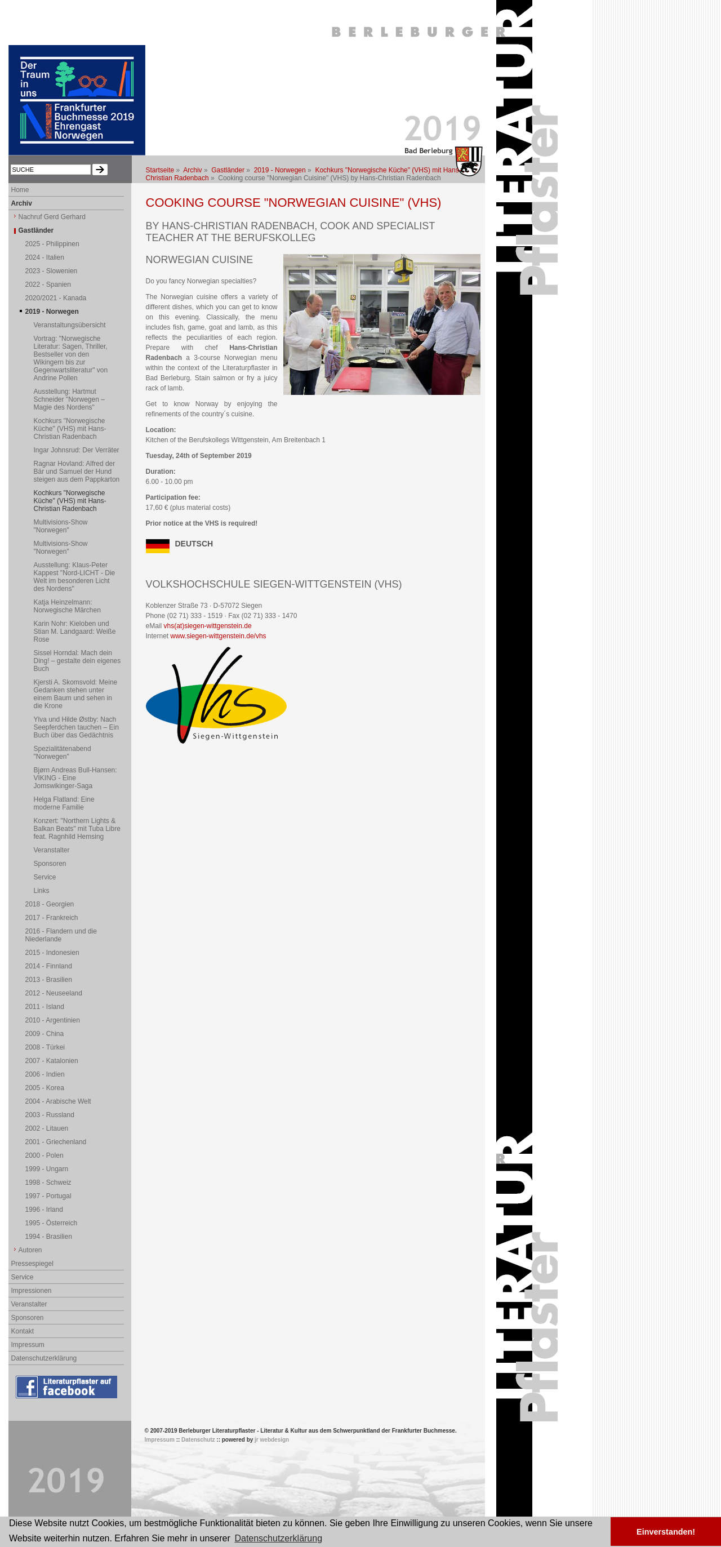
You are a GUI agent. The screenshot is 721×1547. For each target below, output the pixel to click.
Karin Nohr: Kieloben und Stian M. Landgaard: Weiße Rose (75, 631)
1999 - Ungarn (47, 1169)
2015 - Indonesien (52, 953)
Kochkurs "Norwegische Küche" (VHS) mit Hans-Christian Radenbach (70, 429)
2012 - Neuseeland (53, 993)
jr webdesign (272, 1440)
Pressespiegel (32, 1264)
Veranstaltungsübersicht (70, 325)
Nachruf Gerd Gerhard (52, 217)
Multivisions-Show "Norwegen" (61, 526)
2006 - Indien (45, 1074)
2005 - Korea (44, 1088)
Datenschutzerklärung (44, 1358)
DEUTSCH (194, 543)
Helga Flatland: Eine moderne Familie (64, 803)
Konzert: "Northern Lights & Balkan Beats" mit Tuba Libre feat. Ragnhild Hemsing (77, 829)
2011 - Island (44, 1007)
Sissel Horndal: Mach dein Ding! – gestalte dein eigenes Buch (77, 661)
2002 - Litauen (47, 1128)
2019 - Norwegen (280, 170)
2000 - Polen (44, 1155)
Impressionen (31, 1291)
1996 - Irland (44, 1209)
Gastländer (227, 170)
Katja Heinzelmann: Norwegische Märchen (67, 606)
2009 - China (44, 1034)
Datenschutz (198, 1440)
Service (45, 877)
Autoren (30, 1250)
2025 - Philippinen (52, 244)
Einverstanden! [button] (666, 1531)
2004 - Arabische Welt (58, 1101)
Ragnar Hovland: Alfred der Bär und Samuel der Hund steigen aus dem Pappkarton (77, 471)
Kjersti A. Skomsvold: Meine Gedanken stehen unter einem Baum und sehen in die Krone (76, 694)
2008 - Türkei (45, 1047)
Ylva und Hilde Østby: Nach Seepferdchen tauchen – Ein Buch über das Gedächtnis (76, 727)
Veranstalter (52, 850)
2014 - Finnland (48, 966)
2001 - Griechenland (56, 1142)
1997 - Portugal (48, 1196)
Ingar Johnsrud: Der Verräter (76, 450)
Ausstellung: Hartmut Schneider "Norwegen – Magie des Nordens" (69, 399)
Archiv (192, 170)
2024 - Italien (44, 257)
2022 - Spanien (48, 284)
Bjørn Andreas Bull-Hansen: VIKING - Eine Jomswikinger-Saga (75, 778)
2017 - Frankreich (51, 918)
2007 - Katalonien (51, 1061)
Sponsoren (50, 864)
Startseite (160, 170)
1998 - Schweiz (48, 1182)
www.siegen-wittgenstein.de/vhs (218, 636)
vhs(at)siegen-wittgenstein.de (208, 626)
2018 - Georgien (49, 904)
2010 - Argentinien (52, 1020)
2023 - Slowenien (51, 271)
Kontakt (22, 1331)
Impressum (27, 1345)
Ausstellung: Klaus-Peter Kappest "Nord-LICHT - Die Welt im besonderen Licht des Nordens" (74, 577)
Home (20, 190)
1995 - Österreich (51, 1223)
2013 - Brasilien (48, 980)
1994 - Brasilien (48, 1237)
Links (42, 891)
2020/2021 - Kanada (56, 298)
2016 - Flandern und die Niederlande (61, 935)
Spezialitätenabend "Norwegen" (62, 753)
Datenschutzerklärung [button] (278, 1538)
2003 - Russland (49, 1115)
